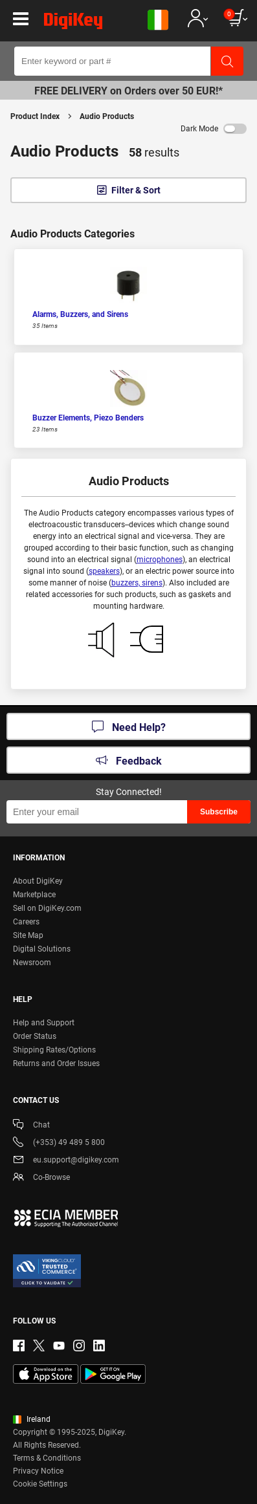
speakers (104, 571)
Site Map (28, 935)
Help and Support (43, 1022)
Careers (26, 921)
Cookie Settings (40, 1483)
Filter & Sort (136, 190)
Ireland (31, 1419)
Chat (31, 1126)
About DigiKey (38, 881)
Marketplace (34, 894)
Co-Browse (41, 1178)
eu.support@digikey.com (66, 1161)
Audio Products (107, 116)
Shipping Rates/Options (54, 1049)
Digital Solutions (42, 949)
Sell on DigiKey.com (47, 908)
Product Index (35, 116)
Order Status (34, 1036)
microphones (160, 559)
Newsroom (32, 962)
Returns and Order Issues (56, 1063)
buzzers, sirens (136, 582)
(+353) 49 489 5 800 (59, 1143)
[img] (73, 23)
